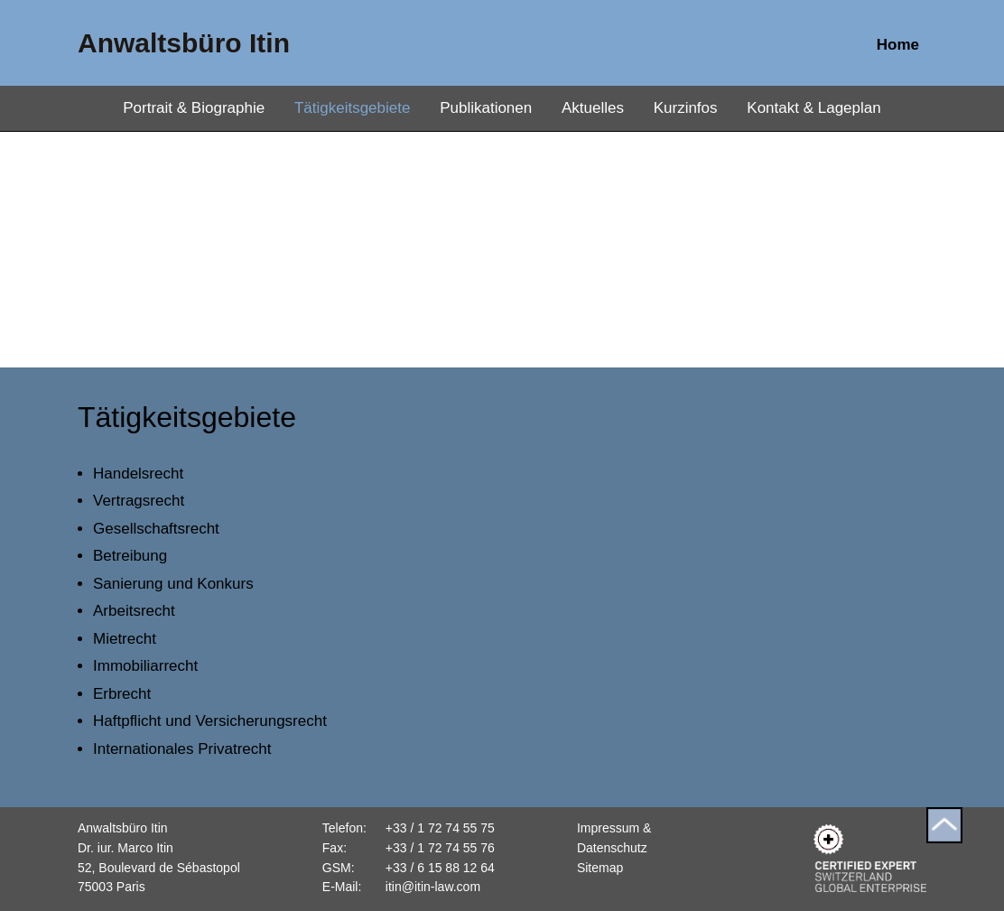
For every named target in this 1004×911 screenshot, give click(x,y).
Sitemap (600, 867)
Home (898, 44)
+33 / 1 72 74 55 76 (440, 848)
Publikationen (486, 107)
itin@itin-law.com (433, 886)
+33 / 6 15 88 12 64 (440, 867)
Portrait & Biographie (194, 107)
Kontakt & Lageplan (813, 107)
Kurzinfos (686, 107)
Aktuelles (593, 107)
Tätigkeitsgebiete (352, 107)
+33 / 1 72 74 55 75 (440, 828)
